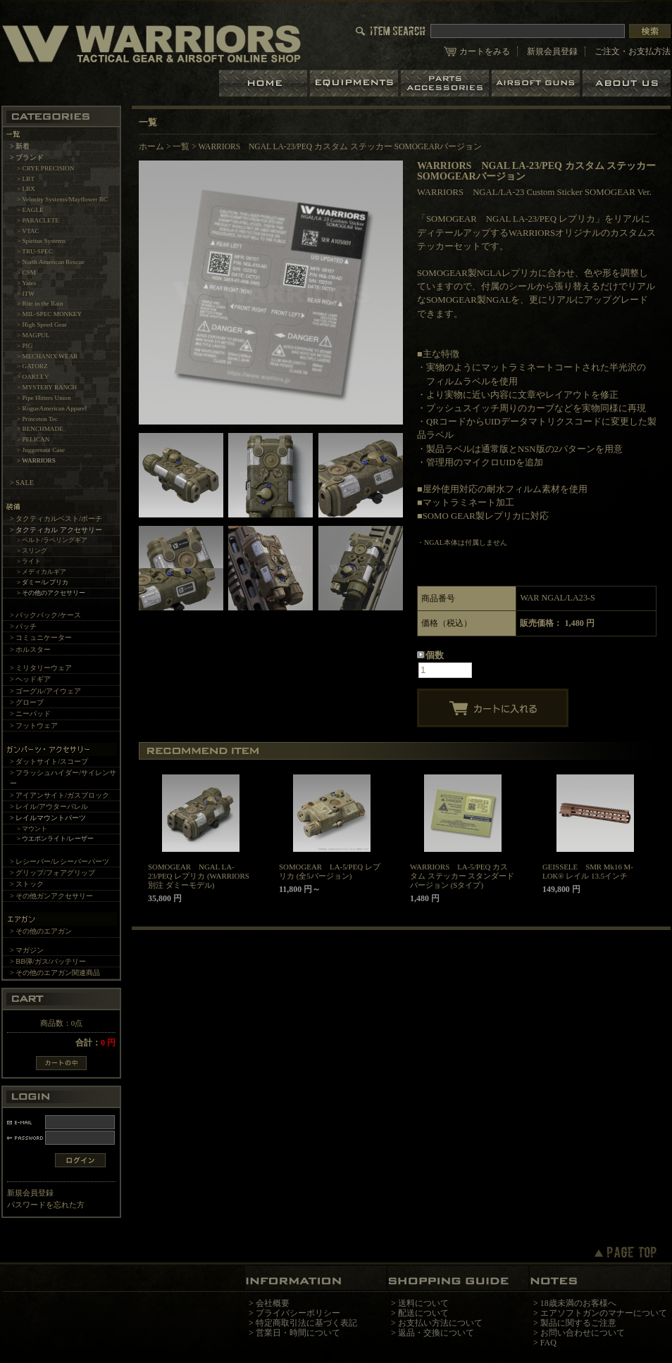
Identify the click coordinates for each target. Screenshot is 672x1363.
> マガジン (27, 950)
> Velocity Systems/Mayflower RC (62, 199)
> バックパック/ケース (45, 615)
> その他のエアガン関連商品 (55, 972)
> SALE (22, 482)
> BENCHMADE (40, 428)
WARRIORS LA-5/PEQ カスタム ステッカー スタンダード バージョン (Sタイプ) (462, 875)
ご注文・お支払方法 (633, 51)
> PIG (24, 345)
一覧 (181, 146)
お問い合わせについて (582, 1333)
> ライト (29, 561)
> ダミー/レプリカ (42, 582)
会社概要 (273, 1303)
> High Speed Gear (42, 324)
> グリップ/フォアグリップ (52, 873)
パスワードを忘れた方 (46, 1204)
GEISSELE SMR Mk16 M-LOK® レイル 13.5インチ (587, 871)
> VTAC (28, 230)
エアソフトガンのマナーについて (603, 1313)
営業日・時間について (298, 1333)
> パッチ (23, 626)
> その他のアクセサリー (51, 592)
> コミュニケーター (41, 637)
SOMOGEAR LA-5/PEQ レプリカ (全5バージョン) (329, 871)
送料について (423, 1303)
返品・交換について (436, 1333)
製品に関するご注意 (578, 1323)
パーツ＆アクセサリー (446, 83)
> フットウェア (34, 725)
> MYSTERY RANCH (47, 387)
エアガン (537, 83)
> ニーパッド (30, 713)
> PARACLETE (38, 220)
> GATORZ (32, 366)
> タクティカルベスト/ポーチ (56, 518)
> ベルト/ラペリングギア (52, 540)
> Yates (26, 283)
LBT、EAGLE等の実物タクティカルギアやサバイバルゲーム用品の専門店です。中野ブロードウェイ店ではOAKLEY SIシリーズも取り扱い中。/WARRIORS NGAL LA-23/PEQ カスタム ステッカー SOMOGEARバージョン (151, 43)
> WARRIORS (36, 460)
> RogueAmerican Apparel (52, 408)
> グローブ (27, 702)
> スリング (32, 550)
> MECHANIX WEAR (47, 356)
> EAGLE (30, 209)
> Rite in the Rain (40, 303)
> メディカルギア (42, 571)
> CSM (26, 272)
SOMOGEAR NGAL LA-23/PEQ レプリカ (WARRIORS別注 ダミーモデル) (198, 875)
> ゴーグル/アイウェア (45, 691)
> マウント (32, 828)
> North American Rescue (51, 261)
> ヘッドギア (30, 679)
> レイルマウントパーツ (48, 818)
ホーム (264, 83)
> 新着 (20, 146)
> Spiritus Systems (41, 240)
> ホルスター (30, 649)
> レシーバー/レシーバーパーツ (59, 861)
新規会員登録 (552, 51)
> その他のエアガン (41, 931)
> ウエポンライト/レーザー (55, 838)
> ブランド (27, 157)
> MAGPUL (33, 335)
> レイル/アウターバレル (49, 806)
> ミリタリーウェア (41, 668)
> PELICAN (33, 439)
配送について (423, 1313)
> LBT (26, 178)
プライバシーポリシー (298, 1313)
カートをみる (484, 51)
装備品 (355, 83)
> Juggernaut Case (41, 449)
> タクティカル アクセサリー (56, 530)
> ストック (27, 884)
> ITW (26, 293)
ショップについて (627, 83)
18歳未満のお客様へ (578, 1303)
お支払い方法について (440, 1323)
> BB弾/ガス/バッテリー (48, 961)
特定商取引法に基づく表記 (306, 1323)
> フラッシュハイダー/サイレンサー (63, 778)
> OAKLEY (33, 376)
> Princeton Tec (37, 418)
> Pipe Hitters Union (44, 397)
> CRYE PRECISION (45, 168)
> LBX (26, 188)
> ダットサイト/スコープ (49, 761)
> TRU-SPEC (35, 251)
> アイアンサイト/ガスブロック (59, 795)
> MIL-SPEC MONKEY (49, 314)
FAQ (548, 1343)
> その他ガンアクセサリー (51, 896)
